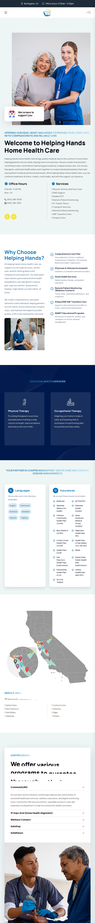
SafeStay (16, 826)
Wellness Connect (21, 819)
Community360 (19, 787)
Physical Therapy (64, 411)
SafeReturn (17, 832)
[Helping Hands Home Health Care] (47, 12)
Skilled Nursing (17, 411)
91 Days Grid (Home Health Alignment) (32, 812)
